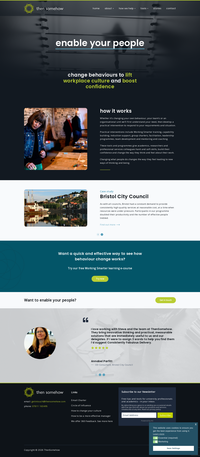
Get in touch (166, 300)
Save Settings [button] (173, 448)
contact (171, 8)
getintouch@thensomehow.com (49, 401)
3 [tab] (104, 375)
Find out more (110, 225)
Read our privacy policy (151, 409)
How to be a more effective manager (91, 415)
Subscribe (165, 415)
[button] (155, 438)
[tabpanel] (100, 207)
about (108, 8)
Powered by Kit (147, 421)
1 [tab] (98, 234)
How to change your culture (86, 410)
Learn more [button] (158, 434)
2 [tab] (102, 234)
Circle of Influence (81, 405)
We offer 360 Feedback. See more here (92, 421)
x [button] (196, 424)
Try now (100, 278)
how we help (126, 8)
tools (143, 8)
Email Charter (78, 400)
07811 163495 (40, 406)
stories (157, 8)
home (96, 8)
